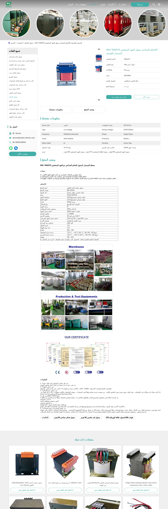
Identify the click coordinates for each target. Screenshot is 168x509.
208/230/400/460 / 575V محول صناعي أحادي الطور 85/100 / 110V (27, 484)
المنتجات (93, 4)
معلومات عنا (81, 4)
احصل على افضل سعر (119, 97)
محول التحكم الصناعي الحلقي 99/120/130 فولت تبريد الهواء (103, 484)
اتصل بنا (122, 4)
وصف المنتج (89, 110)
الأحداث (112, 4)
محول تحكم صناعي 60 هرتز (64, 417)
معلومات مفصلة (56, 110)
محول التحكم (29, 43)
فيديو (103, 4)
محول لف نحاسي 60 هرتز (90, 417)
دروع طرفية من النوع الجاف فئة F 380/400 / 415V (65, 483)
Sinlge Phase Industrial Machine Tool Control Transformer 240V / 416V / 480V (141, 484)
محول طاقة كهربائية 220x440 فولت (119, 417)
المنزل (70, 4)
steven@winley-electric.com (24, 138)
